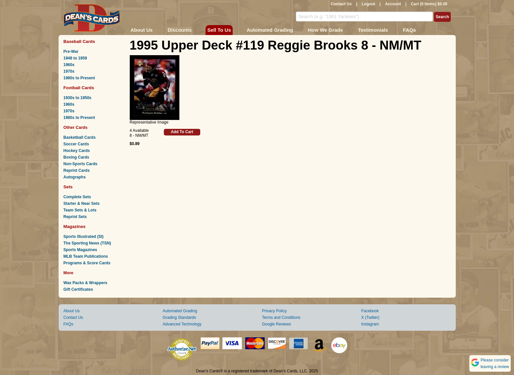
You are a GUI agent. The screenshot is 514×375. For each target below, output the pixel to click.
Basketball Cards (80, 137)
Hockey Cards (77, 150)
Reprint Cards (77, 170)
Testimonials (373, 30)
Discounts (180, 30)
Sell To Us (219, 30)
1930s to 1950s (78, 97)
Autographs (75, 177)
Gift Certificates (78, 289)
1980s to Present (79, 78)
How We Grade (325, 30)
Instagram (370, 324)
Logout (368, 4)
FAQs (409, 30)
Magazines (75, 226)
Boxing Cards (76, 157)
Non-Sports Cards (81, 164)
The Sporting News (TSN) (87, 243)
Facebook (370, 311)
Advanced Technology (182, 324)
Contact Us (341, 4)
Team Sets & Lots (80, 210)
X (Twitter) (370, 317)
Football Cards (79, 87)
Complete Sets (77, 197)
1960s (69, 64)
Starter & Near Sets (82, 203)
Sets (68, 186)
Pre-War (71, 51)
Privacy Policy (274, 311)
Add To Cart (182, 132)
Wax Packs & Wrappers (86, 283)
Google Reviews (276, 324)
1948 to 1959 (75, 58)
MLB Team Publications (86, 256)
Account (393, 4)
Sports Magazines (80, 249)
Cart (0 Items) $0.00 (429, 4)
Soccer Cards (76, 144)
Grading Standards (179, 317)
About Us (142, 30)
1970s (69, 71)
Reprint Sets (75, 216)
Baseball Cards (79, 41)
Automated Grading (270, 30)
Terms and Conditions (281, 317)
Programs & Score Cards (87, 263)
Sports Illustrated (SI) (84, 236)
